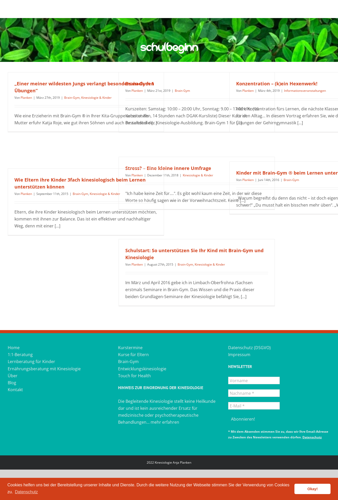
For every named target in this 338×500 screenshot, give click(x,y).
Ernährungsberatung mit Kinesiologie (44, 369)
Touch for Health (134, 376)
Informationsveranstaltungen (305, 90)
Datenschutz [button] (26, 492)
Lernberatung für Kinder (31, 361)
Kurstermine (130, 347)
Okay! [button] (312, 489)
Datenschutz (312, 437)
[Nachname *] (254, 393)
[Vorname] (254, 380)
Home (14, 347)
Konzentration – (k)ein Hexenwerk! (276, 83)
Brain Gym (182, 90)
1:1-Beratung (20, 354)
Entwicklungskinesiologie (142, 369)
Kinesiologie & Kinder (96, 97)
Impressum (239, 354)
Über (13, 376)
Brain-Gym (72, 97)
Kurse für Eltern (133, 354)
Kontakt (15, 389)
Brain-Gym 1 (139, 83)
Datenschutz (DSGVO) (249, 347)
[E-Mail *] (254, 405)
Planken (26, 97)
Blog (12, 383)
